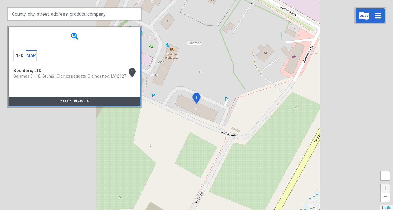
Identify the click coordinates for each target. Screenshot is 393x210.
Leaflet (387, 207)
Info (18, 55)
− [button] (385, 197)
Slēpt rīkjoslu (75, 101)
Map (31, 55)
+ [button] (385, 188)
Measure (385, 176)
